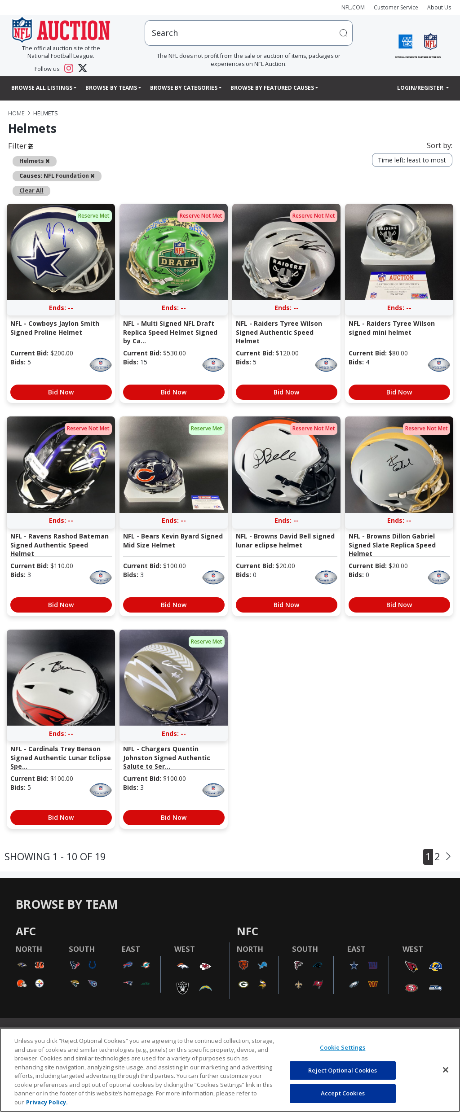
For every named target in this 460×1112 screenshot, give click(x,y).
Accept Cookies (343, 1093)
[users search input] (249, 33)
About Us (439, 7)
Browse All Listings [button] (41, 88)
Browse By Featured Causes (272, 88)
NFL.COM (353, 7)
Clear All (31, 190)
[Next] (448, 857)
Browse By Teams (111, 88)
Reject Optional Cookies (342, 1070)
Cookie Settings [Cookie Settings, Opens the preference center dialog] (342, 1047)
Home (16, 113)
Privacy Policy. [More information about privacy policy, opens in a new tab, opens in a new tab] (47, 1102)
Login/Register (421, 88)
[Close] (446, 1070)
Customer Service (396, 7)
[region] (230, 1070)
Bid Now (61, 392)
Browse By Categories (183, 88)
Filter (20, 145)
